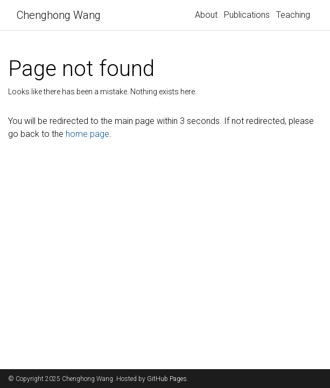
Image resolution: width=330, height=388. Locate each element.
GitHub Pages (167, 379)
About (206, 15)
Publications (247, 15)
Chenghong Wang (59, 15)
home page (87, 134)
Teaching (293, 15)
